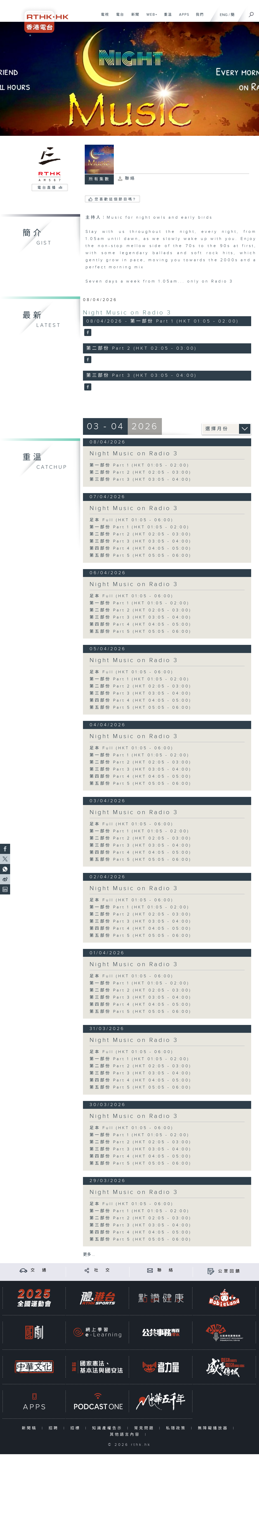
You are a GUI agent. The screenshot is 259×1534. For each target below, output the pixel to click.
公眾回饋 (229, 1271)
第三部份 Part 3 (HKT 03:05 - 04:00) (140, 479)
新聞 (133, 17)
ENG (224, 15)
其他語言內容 (126, 1434)
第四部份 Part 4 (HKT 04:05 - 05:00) (140, 548)
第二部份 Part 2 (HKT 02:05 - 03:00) (140, 472)
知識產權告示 (108, 1428)
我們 (198, 17)
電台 (118, 17)
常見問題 (145, 1428)
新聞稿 (30, 1428)
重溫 (166, 17)
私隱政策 (177, 1428)
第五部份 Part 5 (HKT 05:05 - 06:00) (140, 555)
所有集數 (99, 179)
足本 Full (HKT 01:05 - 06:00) (132, 520)
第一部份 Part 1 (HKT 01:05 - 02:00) (139, 465)
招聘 (55, 1428)
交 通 (39, 1270)
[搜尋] (251, 13)
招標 (76, 1428)
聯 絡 (166, 1270)
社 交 (102, 1270)
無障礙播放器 (214, 1428)
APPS (182, 17)
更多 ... (89, 1254)
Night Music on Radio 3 (127, 312)
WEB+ (150, 17)
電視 (103, 17)
